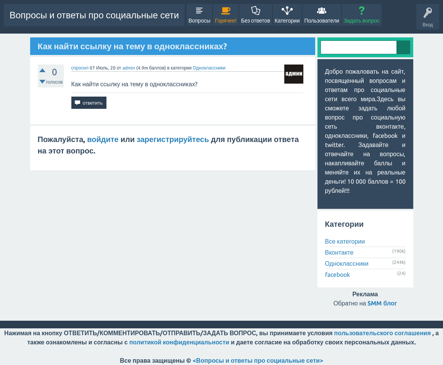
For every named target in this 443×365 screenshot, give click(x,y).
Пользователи (321, 21)
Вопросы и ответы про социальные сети (94, 15)
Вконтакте (339, 252)
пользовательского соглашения (382, 332)
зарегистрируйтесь (173, 139)
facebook (337, 274)
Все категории (345, 241)
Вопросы (199, 21)
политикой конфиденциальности (179, 342)
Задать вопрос (362, 21)
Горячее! (226, 21)
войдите (102, 139)
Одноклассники (209, 67)
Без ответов (255, 21)
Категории (287, 21)
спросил (80, 67)
